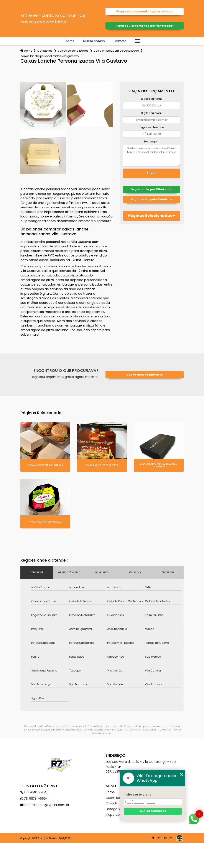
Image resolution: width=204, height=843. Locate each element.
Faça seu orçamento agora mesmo (144, 11)
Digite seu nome (151, 99)
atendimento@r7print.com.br (44, 805)
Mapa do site (115, 815)
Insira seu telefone (137, 794)
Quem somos (94, 41)
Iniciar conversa (152, 811)
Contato (120, 41)
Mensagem (151, 141)
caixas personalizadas (73, 50)
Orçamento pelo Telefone (152, 199)
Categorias (45, 50)
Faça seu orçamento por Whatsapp (144, 26)
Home (69, 41)
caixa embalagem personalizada (116, 50)
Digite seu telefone (152, 127)
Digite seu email (151, 113)
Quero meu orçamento (144, 374)
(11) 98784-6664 (34, 798)
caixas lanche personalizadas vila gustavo (49, 56)
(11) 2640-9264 (33, 792)
